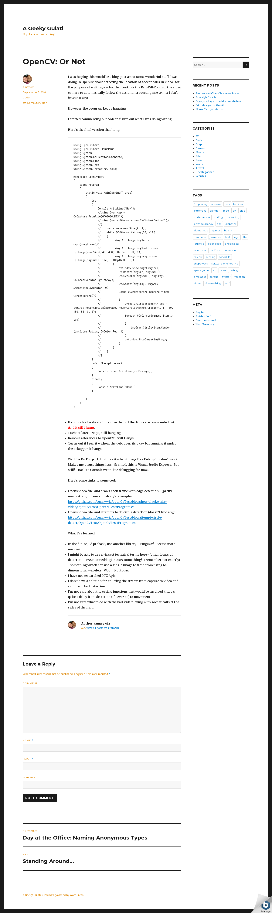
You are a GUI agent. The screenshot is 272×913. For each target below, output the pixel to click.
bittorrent (200, 210)
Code (26, 97)
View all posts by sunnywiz (102, 628)
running (210, 256)
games (216, 230)
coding (218, 217)
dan (219, 223)
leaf (227, 237)
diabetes (230, 223)
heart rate (200, 237)
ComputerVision (37, 102)
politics (215, 250)
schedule (224, 256)
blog (226, 210)
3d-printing (201, 204)
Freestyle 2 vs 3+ (206, 97)
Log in (200, 312)
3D (197, 136)
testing (234, 270)
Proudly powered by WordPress (63, 895)
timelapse (200, 276)
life (245, 237)
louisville (199, 243)
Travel (200, 168)
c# (24, 102)
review (198, 256)
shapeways (201, 263)
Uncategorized (205, 172)
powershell (230, 250)
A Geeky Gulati (43, 28)
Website (29, 777)
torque (214, 276)
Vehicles (201, 176)
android (216, 204)
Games (200, 148)
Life (198, 156)
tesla (223, 270)
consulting (232, 217)
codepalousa (202, 217)
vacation (239, 276)
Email (28, 759)
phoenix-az (232, 243)
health (228, 230)
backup (238, 204)
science (200, 164)
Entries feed (203, 316)
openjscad (214, 243)
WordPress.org (205, 324)
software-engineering (224, 263)
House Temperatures (209, 109)
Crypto (200, 144)
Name (28, 740)
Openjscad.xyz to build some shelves (218, 101)
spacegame (201, 270)
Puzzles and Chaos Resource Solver (217, 93)
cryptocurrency (203, 223)
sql (214, 270)
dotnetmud (201, 230)
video (197, 283)
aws (227, 204)
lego (236, 237)
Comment (30, 683)
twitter (226, 276)
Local (199, 160)
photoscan (200, 250)
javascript (216, 237)
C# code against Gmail (210, 105)
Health (200, 152)
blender (214, 210)
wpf (227, 283)
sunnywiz (28, 86)
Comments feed (206, 320)
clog (242, 210)
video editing (213, 283)
